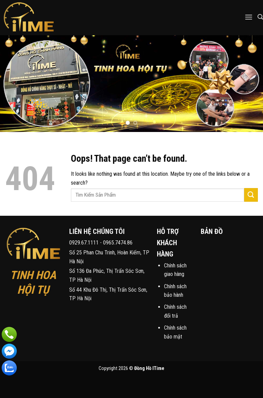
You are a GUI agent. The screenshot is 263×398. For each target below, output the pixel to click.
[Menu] (249, 17)
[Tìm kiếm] (260, 17)
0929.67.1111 (84, 242)
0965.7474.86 (118, 242)
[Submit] (251, 194)
